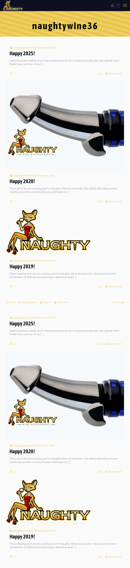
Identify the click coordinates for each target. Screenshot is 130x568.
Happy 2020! (22, 181)
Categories (27, 302)
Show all (118, 302)
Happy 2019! (22, 266)
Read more (114, 73)
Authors (61, 302)
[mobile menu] (125, 5)
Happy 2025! (22, 53)
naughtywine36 (22, 47)
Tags (45, 302)
